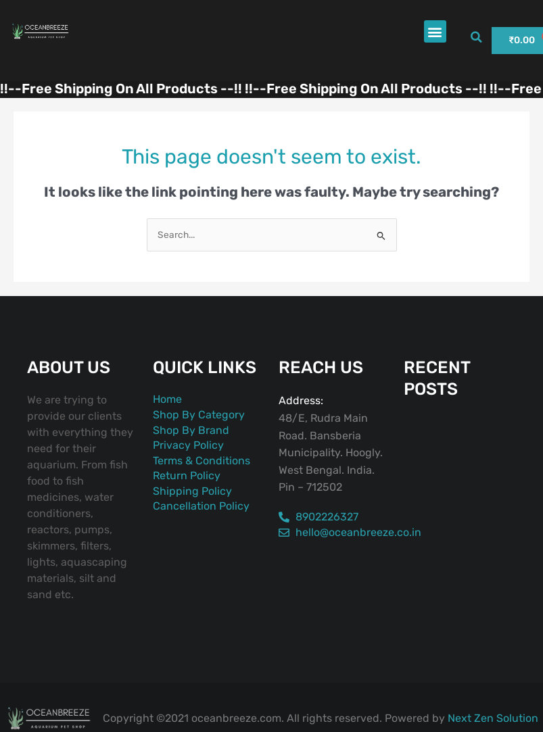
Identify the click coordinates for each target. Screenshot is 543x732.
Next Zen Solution (493, 718)
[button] (435, 31)
